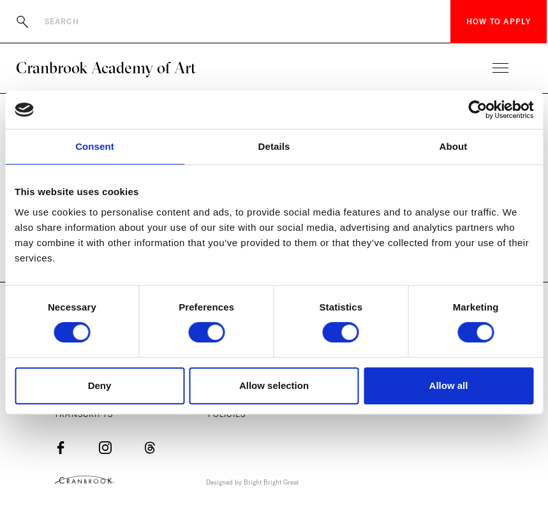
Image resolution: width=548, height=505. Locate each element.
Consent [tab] (94, 146)
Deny (100, 385)
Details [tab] (274, 146)
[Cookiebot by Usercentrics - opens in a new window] (477, 109)
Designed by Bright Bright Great (252, 482)
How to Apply (498, 21)
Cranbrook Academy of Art (106, 67)
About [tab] (454, 146)
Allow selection (274, 385)
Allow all (448, 385)
